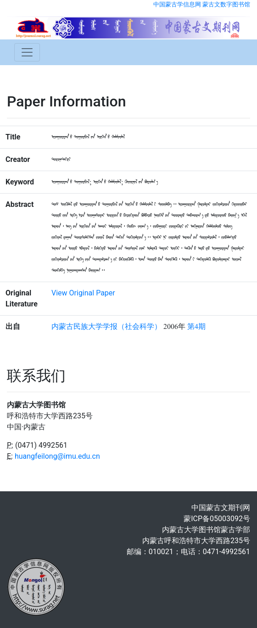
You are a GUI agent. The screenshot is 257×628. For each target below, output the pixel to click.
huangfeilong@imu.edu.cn (57, 456)
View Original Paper (83, 293)
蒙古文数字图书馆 (226, 4)
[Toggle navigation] (27, 52)
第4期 (196, 326)
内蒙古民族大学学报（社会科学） (106, 326)
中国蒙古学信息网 (177, 4)
